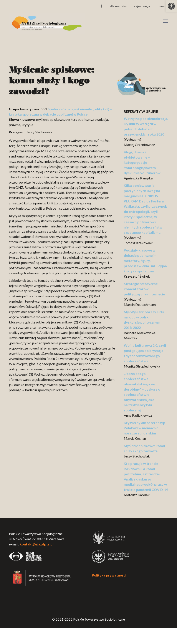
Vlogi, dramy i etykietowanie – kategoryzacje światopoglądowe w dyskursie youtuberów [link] (142, 162)
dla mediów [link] (118, 6)
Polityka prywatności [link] (109, 575)
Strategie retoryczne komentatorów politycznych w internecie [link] (144, 289)
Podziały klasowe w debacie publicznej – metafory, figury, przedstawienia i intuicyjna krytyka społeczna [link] (145, 260)
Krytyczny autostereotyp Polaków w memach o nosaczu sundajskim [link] (144, 428)
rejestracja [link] (142, 6)
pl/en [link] (161, 6)
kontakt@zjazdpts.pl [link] (36, 544)
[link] (171, 6)
